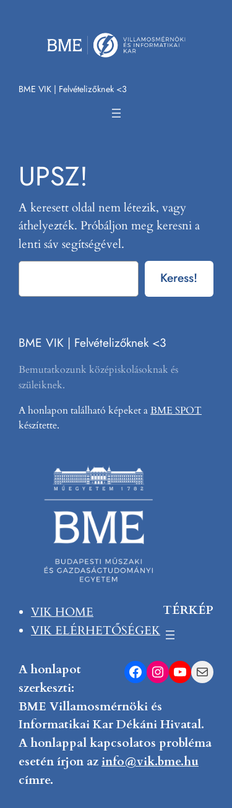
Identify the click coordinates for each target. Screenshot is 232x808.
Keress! (178, 277)
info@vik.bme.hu (150, 762)
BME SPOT (176, 410)
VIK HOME (62, 612)
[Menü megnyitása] (116, 113)
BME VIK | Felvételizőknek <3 (73, 89)
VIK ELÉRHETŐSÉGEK (95, 631)
